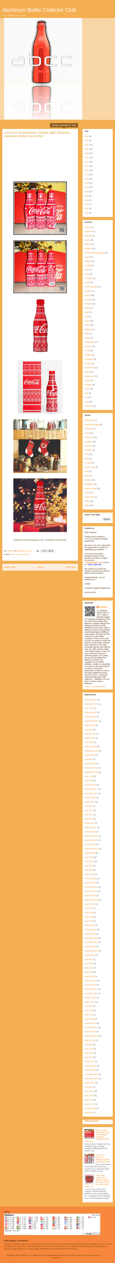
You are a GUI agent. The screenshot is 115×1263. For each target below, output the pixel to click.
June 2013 (89, 1010)
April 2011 (89, 1100)
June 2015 (89, 912)
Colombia (88, 278)
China (87, 274)
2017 (87, 187)
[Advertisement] (40, 158)
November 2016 (91, 840)
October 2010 (90, 1108)
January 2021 (90, 734)
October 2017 (90, 797)
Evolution (88, 450)
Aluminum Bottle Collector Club (39, 10)
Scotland (88, 355)
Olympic (88, 480)
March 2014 (89, 976)
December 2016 (91, 836)
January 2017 (90, 832)
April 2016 (89, 870)
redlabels (103, 607)
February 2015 (91, 929)
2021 (87, 204)
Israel (87, 312)
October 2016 (90, 844)
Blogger (64, 1258)
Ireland (87, 308)
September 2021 (91, 721)
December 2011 (91, 1074)
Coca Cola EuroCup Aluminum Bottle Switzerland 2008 (103, 1158)
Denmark (88, 291)
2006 (87, 140)
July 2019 (89, 759)
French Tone (90, 467)
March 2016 (89, 874)
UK (86, 397)
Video (87, 505)
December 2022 (91, 704)
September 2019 (91, 751)
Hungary (88, 304)
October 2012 (90, 1032)
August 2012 (90, 1040)
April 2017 (89, 819)
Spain (87, 372)
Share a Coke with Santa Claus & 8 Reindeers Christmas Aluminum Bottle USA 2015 (97, 1135)
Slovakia (88, 363)
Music (87, 476)
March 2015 (89, 925)
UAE (86, 393)
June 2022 (89, 708)
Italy (86, 317)
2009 (87, 153)
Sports (87, 493)
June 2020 (89, 742)
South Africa (90, 368)
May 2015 (89, 917)
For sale (88, 463)
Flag (86, 459)
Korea (87, 325)
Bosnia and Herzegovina (95, 253)
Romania (88, 346)
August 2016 (90, 853)
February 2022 (91, 712)
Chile (87, 270)
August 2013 (90, 1002)
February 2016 (91, 878)
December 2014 (91, 938)
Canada (88, 265)
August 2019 (90, 755)
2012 (87, 166)
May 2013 (89, 1015)
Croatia (88, 282)
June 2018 (89, 776)
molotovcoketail (106, 1255)
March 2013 (89, 1019)
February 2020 (91, 746)
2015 (87, 179)
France (26, 554)
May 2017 (89, 815)
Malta (87, 334)
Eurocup (88, 446)
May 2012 (89, 1053)
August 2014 (90, 955)
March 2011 (89, 1104)
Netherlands (90, 342)
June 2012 (89, 1049)
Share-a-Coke (90, 488)
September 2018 (91, 772)
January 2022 (90, 717)
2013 (87, 170)
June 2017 (89, 810)
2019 (87, 196)
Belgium (88, 248)
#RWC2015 (89, 420)
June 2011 (89, 1091)
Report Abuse (92, 1121)
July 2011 (89, 1087)
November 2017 (91, 793)
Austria (87, 240)
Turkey (87, 389)
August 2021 (90, 725)
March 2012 (89, 1061)
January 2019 (90, 763)
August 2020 (90, 738)
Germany (88, 300)
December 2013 (91, 989)
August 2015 (90, 904)
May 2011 (89, 1095)
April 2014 (89, 972)
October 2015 (90, 895)
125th (87, 433)
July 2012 (89, 1044)
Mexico (87, 338)
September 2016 (91, 849)
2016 (12, 554)
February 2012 (91, 1066)
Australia (88, 236)
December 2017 (91, 789)
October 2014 (90, 946)
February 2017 (91, 827)
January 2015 (90, 934)
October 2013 (90, 998)
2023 (87, 213)
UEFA (87, 501)
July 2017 (89, 806)
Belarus (88, 244)
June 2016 (89, 861)
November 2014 (91, 942)
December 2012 (91, 1027)
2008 (87, 149)
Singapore (89, 359)
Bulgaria (88, 261)
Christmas (19, 554)
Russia (87, 351)
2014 (87, 174)
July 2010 (89, 1112)
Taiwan (87, 380)
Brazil (87, 257)
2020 (87, 200)
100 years (89, 429)
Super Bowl (89, 497)
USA (86, 402)
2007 (87, 145)
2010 (87, 157)
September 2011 (91, 1078)
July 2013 (89, 1006)
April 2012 (89, 1057)
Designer (88, 442)
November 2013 (91, 993)
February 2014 (91, 981)
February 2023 (91, 700)
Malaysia (88, 329)
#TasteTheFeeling (92, 425)
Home (40, 567)
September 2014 (91, 951)
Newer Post (9, 567)
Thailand (88, 385)
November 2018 (91, 768)
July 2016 (89, 857)
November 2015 (91, 891)
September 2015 (91, 900)
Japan (87, 321)
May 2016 (89, 866)
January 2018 (90, 785)
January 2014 (90, 985)
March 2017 (89, 823)
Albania (88, 227)
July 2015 (89, 908)
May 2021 (89, 729)
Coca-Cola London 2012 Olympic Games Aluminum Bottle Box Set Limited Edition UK (97, 1181)
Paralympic (89, 484)
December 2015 (91, 887)
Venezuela (89, 406)
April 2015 (89, 921)
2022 (87, 208)
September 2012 (91, 1036)
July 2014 (89, 959)
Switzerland (89, 376)
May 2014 (89, 968)
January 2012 (90, 1070)
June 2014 (89, 963)
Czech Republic (91, 287)
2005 (87, 136)
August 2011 (90, 1083)
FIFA (87, 454)
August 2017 (90, 802)
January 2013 (90, 1023)
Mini (86, 471)
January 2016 (90, 883)
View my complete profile (95, 686)
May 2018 (89, 780)
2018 (87, 191)
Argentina (89, 231)
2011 (87, 162)
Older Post (71, 567)
